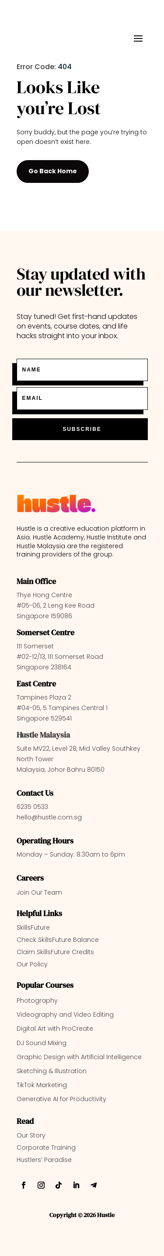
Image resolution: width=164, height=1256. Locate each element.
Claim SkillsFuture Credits (55, 952)
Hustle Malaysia (43, 734)
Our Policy (32, 964)
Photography (37, 1000)
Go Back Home (52, 171)
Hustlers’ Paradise (44, 1159)
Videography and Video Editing (65, 1014)
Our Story (31, 1135)
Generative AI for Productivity (61, 1099)
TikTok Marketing (42, 1085)
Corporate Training (46, 1147)
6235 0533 (32, 806)
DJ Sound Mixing (41, 1043)
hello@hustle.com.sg (49, 817)
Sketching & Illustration (52, 1071)
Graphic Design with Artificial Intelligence (79, 1057)
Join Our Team (39, 892)
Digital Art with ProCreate (55, 1028)
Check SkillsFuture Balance (58, 939)
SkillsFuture (33, 927)
